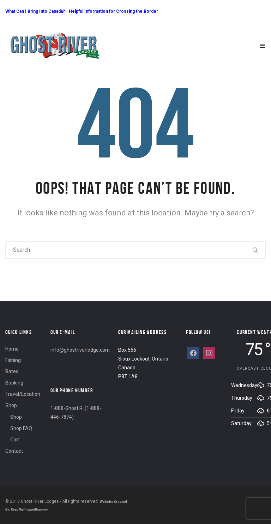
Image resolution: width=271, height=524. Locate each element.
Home (12, 349)
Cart (15, 439)
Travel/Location (22, 394)
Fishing (13, 360)
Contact (14, 451)
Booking (14, 383)
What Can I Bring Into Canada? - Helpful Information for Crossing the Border (81, 11)
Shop (11, 405)
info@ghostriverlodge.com (80, 350)
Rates (11, 371)
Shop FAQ (21, 428)
